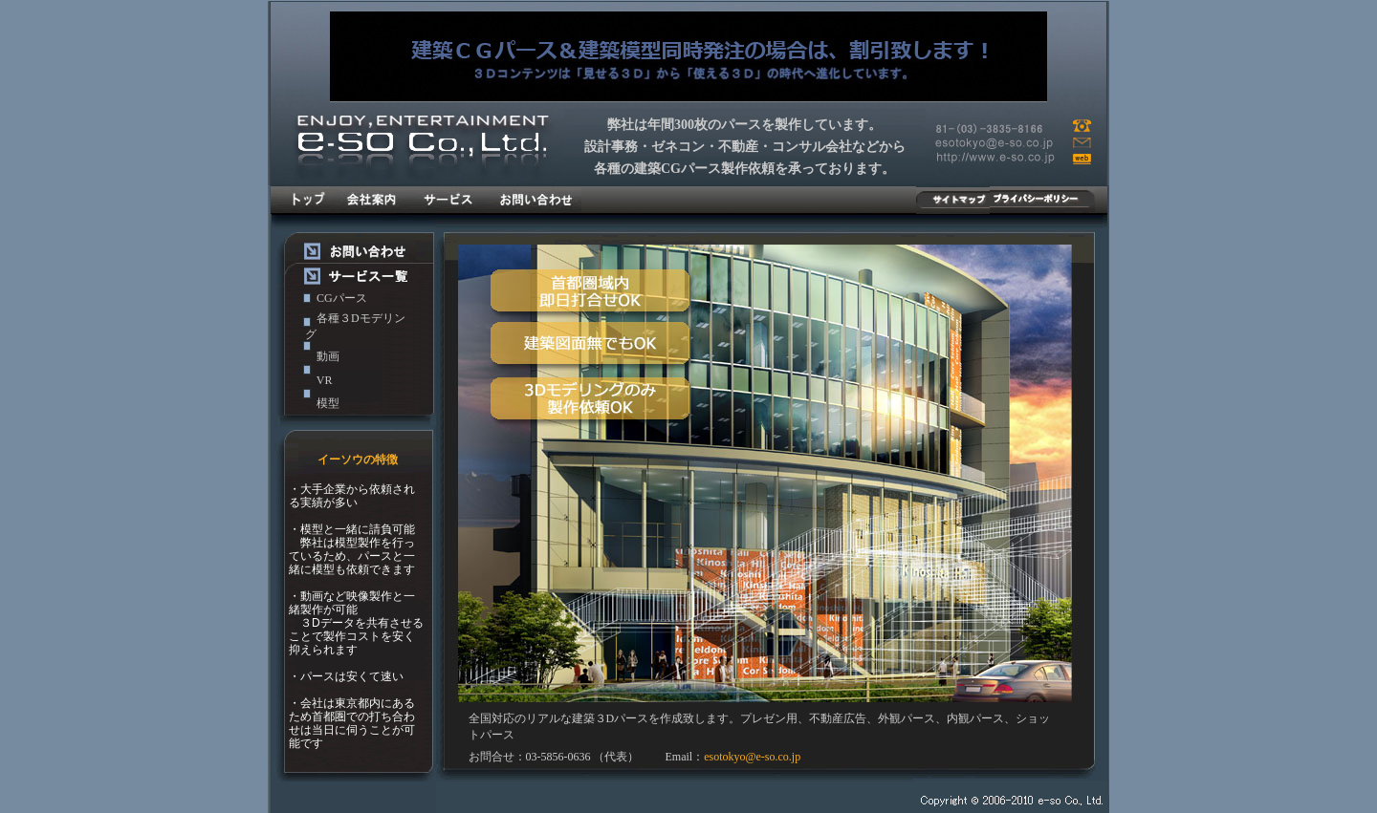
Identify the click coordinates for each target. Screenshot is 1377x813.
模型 (328, 403)
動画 (328, 356)
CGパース (342, 298)
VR (325, 380)
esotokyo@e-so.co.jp (752, 756)
